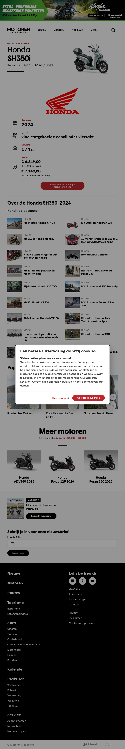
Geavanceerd (60, 397)
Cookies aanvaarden (88, 397)
